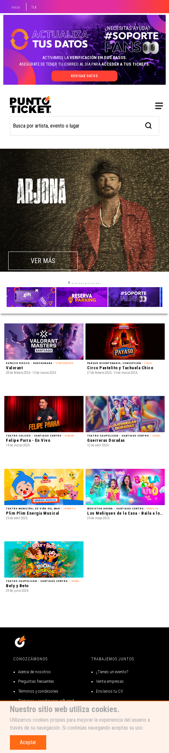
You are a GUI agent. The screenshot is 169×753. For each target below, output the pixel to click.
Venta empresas (110, 681)
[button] (72, 283)
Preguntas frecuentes (36, 681)
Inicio (16, 7)
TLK (34, 7)
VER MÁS (43, 261)
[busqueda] (149, 124)
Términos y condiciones (38, 691)
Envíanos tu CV (109, 691)
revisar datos (84, 76)
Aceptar (28, 742)
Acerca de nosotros (34, 671)
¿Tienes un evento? (112, 671)
